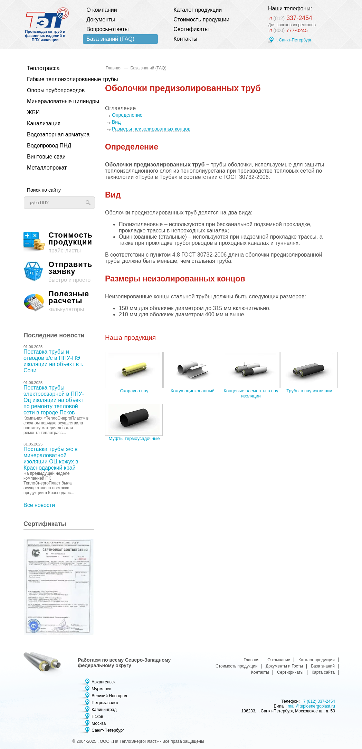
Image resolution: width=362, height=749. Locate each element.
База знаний (323, 666)
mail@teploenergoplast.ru (311, 706)
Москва (99, 723)
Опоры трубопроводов (56, 90)
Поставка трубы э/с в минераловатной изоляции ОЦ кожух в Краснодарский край (50, 458)
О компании (101, 10)
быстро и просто (58, 272)
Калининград (104, 709)
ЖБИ (33, 112)
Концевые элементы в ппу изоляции (250, 393)
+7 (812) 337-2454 (318, 701)
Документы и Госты (284, 666)
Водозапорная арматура (57, 134)
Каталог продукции (197, 10)
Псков (97, 716)
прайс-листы (58, 242)
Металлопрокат (47, 168)
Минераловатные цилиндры (57, 101)
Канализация (43, 123)
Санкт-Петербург (108, 730)
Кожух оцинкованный (193, 390)
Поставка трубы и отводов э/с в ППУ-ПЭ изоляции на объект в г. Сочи (53, 361)
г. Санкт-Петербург (294, 40)
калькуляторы (58, 301)
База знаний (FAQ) (110, 39)
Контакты (185, 39)
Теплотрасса (43, 68)
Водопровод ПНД (49, 145)
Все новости (39, 505)
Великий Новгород (109, 695)
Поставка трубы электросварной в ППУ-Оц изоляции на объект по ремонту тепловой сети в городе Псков (53, 400)
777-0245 (288, 30)
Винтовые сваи (46, 157)
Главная (114, 68)
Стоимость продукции (201, 19)
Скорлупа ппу (134, 390)
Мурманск (101, 688)
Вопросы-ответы (107, 29)
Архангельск (103, 682)
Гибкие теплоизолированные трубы (57, 79)
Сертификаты (191, 29)
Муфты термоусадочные (134, 438)
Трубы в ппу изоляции (309, 390)
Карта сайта (323, 672)
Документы (100, 19)
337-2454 (292, 17)
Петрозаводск (105, 702)
